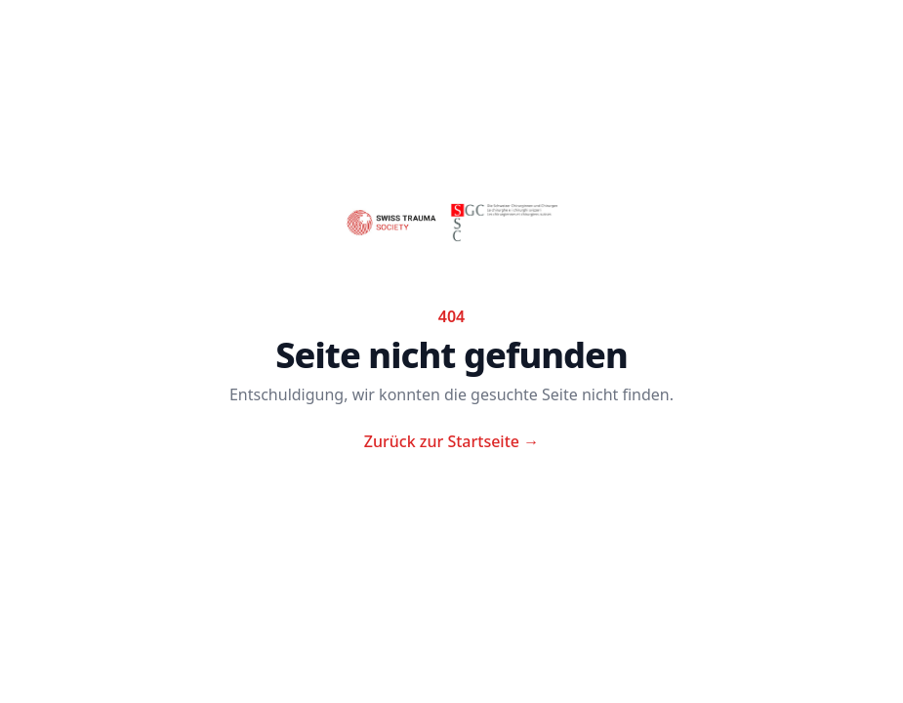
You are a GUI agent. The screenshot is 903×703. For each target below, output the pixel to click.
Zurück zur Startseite (451, 441)
